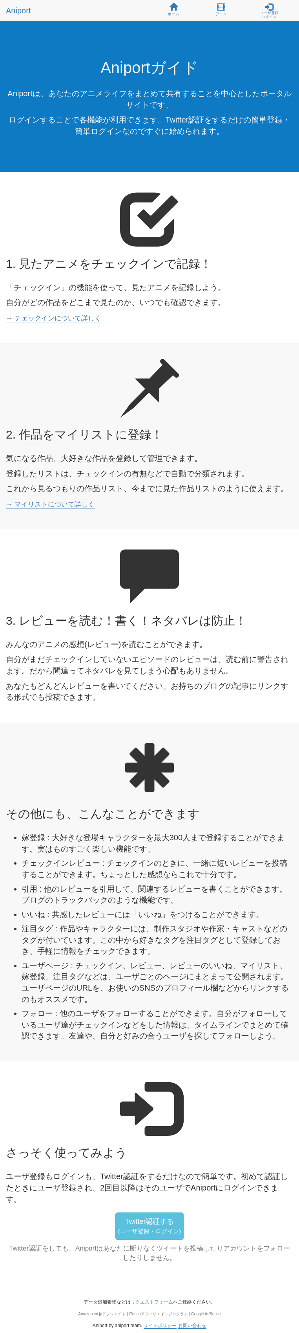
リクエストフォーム (152, 1302)
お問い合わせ (192, 1325)
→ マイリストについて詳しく (50, 504)
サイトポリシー (160, 1325)
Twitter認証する (149, 1226)
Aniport (18, 10)
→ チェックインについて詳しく (53, 318)
